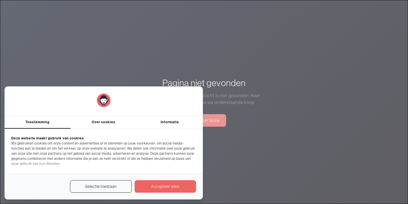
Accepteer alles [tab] (165, 186)
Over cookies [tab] (103, 122)
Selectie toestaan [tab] (101, 186)
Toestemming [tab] (38, 122)
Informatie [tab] (170, 122)
